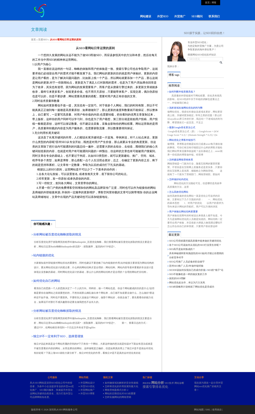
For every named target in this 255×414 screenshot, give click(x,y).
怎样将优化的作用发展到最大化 (121, 386)
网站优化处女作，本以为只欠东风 (187, 282)
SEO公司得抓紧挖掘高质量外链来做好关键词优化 (195, 240)
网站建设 (145, 16)
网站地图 (199, 409)
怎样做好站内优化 (178, 179)
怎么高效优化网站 (178, 191)
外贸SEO (162, 16)
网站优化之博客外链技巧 (182, 140)
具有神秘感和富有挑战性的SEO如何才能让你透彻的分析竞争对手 (196, 255)
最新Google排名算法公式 (182, 127)
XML (207, 409)
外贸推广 (179, 16)
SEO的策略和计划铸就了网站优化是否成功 (191, 286)
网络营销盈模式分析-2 (116, 390)
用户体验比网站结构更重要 (183, 211)
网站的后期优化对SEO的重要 (120, 393)
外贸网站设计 (87, 382)
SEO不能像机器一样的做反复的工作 (188, 274)
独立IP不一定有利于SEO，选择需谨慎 (58, 336)
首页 (207, 2)
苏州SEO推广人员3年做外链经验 (186, 265)
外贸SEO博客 (87, 393)
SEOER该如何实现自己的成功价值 (187, 270)
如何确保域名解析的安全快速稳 (121, 382)
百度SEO (43, 39)
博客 (214, 2)
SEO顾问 (197, 16)
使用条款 (217, 409)
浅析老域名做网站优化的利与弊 (186, 107)
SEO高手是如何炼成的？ (182, 249)
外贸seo (67, 386)
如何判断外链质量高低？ (182, 91)
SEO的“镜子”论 (215, 270)
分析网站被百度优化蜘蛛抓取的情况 (57, 234)
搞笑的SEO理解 (177, 278)
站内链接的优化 (43, 255)
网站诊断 (179, 383)
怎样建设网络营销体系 (181, 159)
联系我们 (214, 16)
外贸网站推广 (87, 390)
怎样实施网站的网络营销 (118, 397)
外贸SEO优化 (87, 386)
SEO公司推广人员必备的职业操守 (187, 261)
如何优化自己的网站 (46, 280)
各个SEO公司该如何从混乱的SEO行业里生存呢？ (195, 245)
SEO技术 (169, 383)
